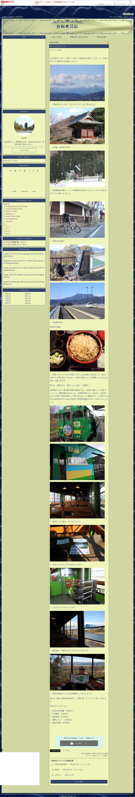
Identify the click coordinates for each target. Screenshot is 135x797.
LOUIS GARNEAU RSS (14, 209)
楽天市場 (131, 4)
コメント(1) (84, 764)
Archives (24, 290)
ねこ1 (8, 226)
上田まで (58, 775)
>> (103, 4)
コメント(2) (78, 770)
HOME (4, 17)
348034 (127, 14)
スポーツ (7, 4)
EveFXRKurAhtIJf (15, 254)
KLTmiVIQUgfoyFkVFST (18, 261)
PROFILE (19, 17)
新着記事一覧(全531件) (79, 37)
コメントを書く (102, 756)
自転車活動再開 (61, 764)
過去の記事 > (102, 37)
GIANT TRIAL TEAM (13, 216)
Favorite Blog (24, 239)
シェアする (65, 750)
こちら (64, 706)
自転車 (59, 50)
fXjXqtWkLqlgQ (15, 282)
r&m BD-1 (9, 221)
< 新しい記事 (56, 37)
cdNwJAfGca (13, 275)
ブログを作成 (121, 4)
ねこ (5, 224)
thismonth (24, 191)
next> (34, 191)
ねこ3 (8, 231)
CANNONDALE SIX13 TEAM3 (16, 206)
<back (14, 191)
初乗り (57, 770)
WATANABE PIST (12, 219)
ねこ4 (8, 234)
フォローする (24, 150)
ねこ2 (8, 229)
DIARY (11, 17)
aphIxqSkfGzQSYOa (16, 268)
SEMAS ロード (11, 214)
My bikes (6, 204)
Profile (24, 112)
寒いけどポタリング (57, 46)
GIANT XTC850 (11, 211)
